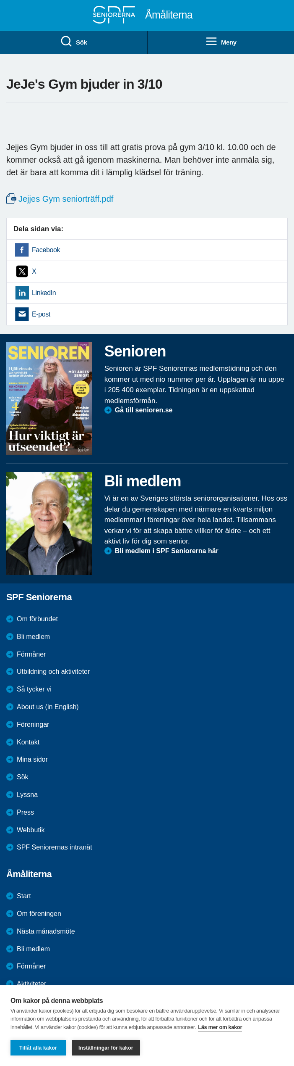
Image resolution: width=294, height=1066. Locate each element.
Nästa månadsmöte (46, 931)
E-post (41, 314)
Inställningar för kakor (105, 1048)
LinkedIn (44, 292)
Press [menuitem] (25, 812)
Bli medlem (33, 636)
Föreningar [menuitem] (33, 724)
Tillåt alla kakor (38, 1048)
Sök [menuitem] (73, 41)
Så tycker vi (34, 689)
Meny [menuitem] (221, 41)
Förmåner (31, 654)
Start (24, 896)
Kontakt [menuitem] (28, 742)
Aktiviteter (31, 983)
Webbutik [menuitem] (30, 830)
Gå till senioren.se (144, 410)
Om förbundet (37, 619)
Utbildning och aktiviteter (53, 671)
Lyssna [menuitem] (27, 794)
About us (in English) (48, 706)
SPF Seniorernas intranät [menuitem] (54, 847)
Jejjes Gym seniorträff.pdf (65, 198)
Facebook (46, 249)
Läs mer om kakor (220, 1027)
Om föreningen (39, 913)
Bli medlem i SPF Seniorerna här (167, 550)
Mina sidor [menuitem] (32, 759)
